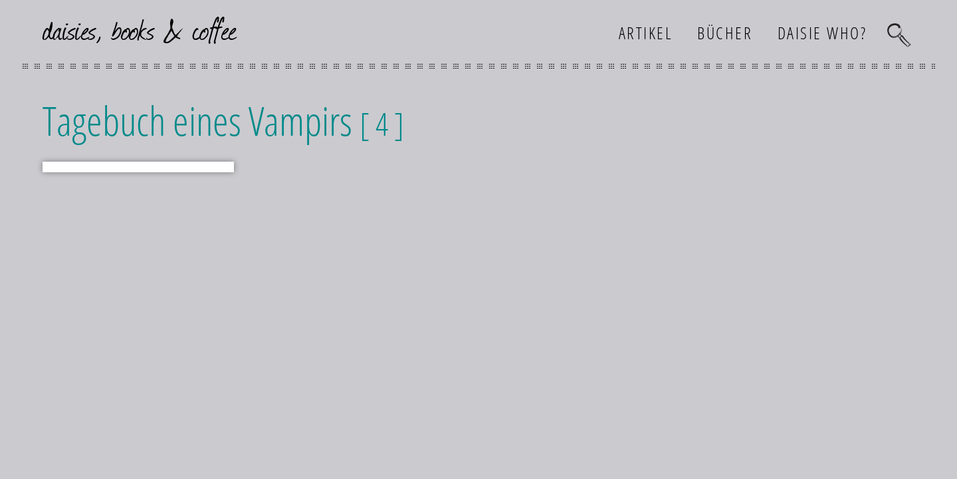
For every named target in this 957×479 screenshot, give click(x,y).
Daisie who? (822, 32)
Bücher (724, 32)
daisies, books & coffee (140, 29)
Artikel (646, 32)
